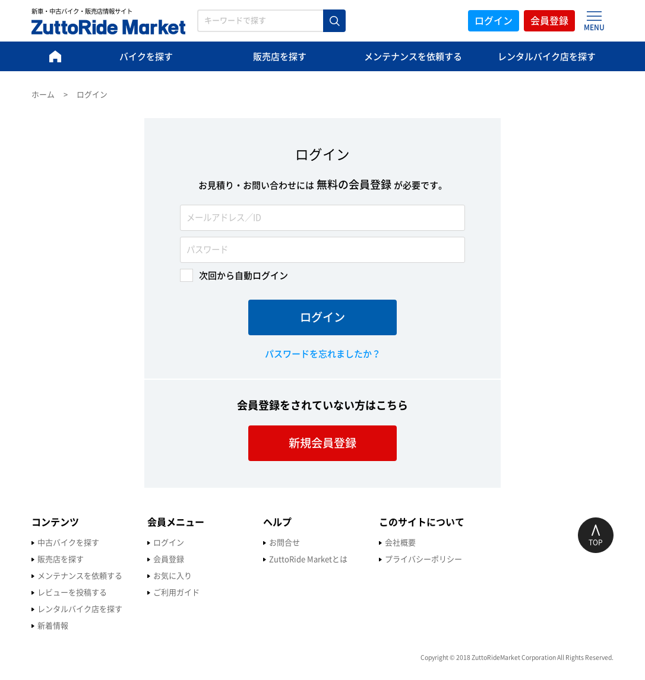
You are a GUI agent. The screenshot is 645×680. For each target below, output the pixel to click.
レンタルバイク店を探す (547, 56)
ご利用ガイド (176, 592)
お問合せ (284, 542)
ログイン (494, 21)
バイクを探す (146, 56)
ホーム (43, 94)
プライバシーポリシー (423, 559)
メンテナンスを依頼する (413, 56)
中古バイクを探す (68, 542)
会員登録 (549, 21)
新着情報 (52, 626)
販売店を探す (279, 56)
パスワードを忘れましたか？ (323, 353)
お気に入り (172, 576)
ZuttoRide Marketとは (308, 559)
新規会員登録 (322, 443)
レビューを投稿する (72, 592)
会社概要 (400, 542)
